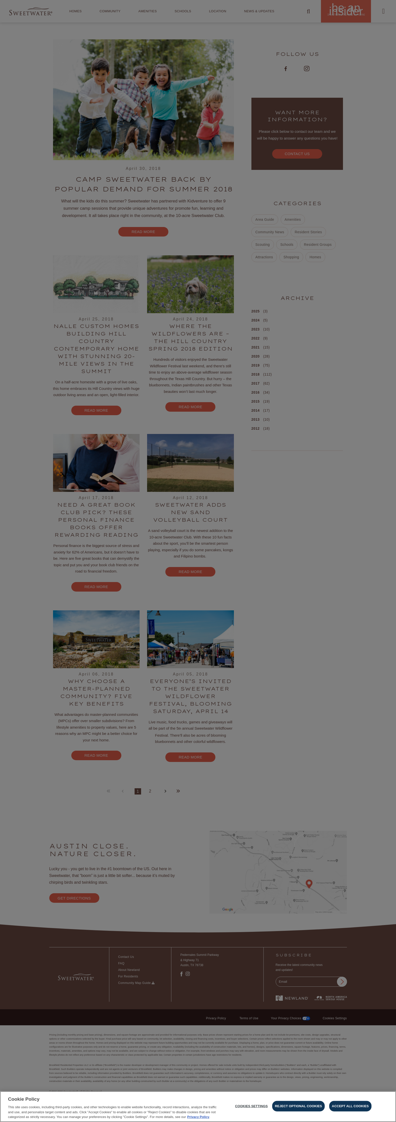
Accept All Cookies (350, 1106)
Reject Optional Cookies (298, 1106)
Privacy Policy (198, 1117)
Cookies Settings (251, 1106)
